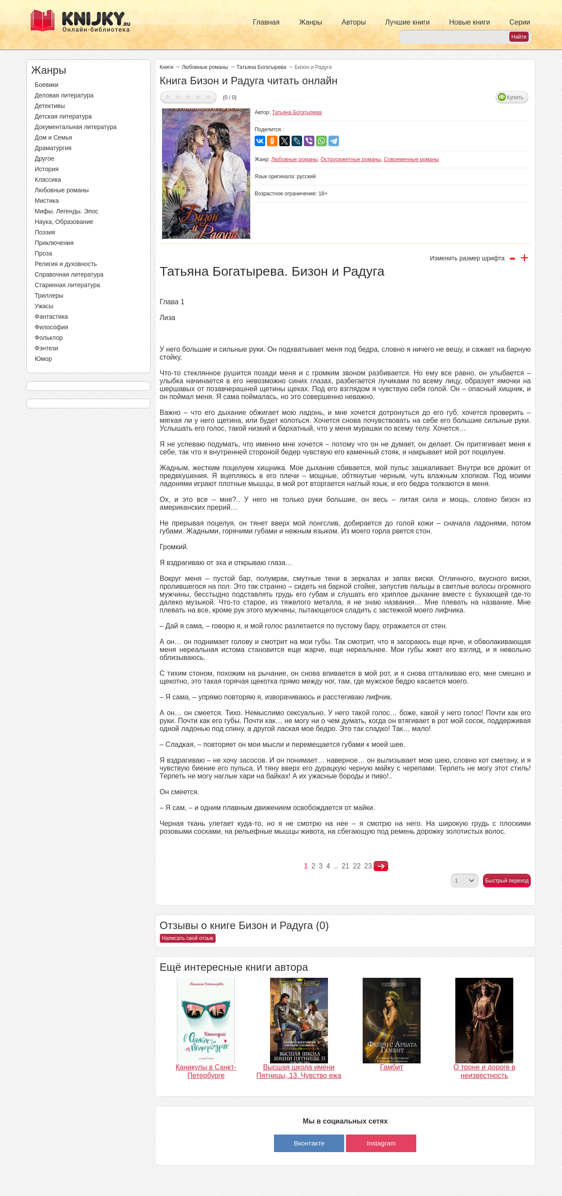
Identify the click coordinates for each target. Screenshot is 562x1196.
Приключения (54, 242)
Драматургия (53, 147)
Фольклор (49, 337)
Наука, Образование (64, 221)
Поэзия (45, 232)
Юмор (43, 358)
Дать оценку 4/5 (198, 97)
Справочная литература (69, 274)
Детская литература (63, 116)
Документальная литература (75, 126)
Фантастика (51, 316)
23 (368, 866)
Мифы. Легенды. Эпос (66, 211)
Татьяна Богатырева (262, 67)
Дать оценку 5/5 (208, 97)
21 (345, 866)
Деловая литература (64, 95)
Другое (44, 158)
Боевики (46, 84)
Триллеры (49, 295)
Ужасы (44, 306)
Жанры (310, 22)
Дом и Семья (53, 137)
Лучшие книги (407, 22)
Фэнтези (46, 348)
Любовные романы (62, 190)
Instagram (381, 1143)
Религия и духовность (66, 263)
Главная (266, 22)
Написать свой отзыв (187, 938)
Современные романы (411, 159)
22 (357, 866)
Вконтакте (309, 1143)
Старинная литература (67, 284)
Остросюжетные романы (351, 159)
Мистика (47, 200)
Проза (43, 253)
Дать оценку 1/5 (168, 97)
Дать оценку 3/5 (188, 97)
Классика (48, 179)
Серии (519, 22)
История (46, 169)
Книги (166, 67)
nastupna (381, 866)
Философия (51, 327)
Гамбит (391, 1067)
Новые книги (469, 22)
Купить (515, 97)
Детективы (50, 105)
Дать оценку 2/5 (178, 97)
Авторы (354, 22)
